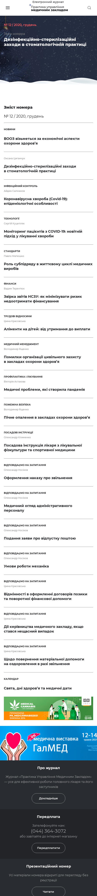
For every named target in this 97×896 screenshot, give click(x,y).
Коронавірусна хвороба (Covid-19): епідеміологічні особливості (36, 201)
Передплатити (48, 799)
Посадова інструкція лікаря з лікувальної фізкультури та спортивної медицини (43, 447)
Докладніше (48, 749)
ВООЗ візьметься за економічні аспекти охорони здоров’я (42, 141)
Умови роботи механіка (26, 566)
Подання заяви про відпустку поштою (40, 538)
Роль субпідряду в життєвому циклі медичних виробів (48, 266)
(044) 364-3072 (48, 782)
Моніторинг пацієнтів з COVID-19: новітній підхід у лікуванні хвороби (43, 233)
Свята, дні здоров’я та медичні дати (38, 688)
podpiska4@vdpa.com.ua (68, 871)
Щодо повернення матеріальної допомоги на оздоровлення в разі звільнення (44, 661)
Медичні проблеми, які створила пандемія (44, 389)
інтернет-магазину (62, 788)
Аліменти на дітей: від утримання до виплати (47, 329)
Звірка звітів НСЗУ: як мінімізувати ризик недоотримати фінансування (43, 298)
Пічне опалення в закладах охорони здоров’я (47, 417)
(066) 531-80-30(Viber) (39, 871)
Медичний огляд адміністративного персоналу (38, 508)
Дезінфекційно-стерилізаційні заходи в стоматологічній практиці (45, 42)
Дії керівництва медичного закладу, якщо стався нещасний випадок (43, 629)
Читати (48, 843)
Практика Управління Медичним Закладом (58, 861)
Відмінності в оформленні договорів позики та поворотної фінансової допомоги (45, 596)
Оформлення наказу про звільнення (38, 478)
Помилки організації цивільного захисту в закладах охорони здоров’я (42, 359)
